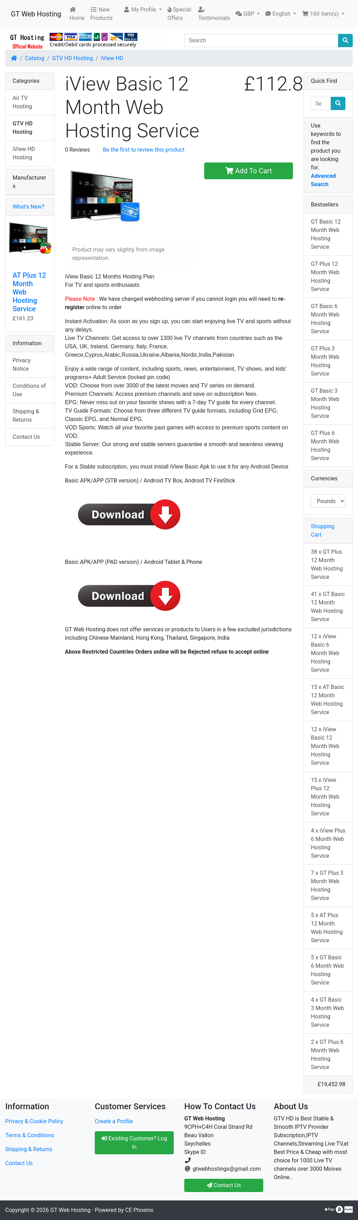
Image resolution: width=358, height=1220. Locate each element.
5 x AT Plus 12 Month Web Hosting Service (327, 928)
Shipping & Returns (26, 415)
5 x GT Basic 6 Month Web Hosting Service (327, 970)
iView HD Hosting (24, 153)
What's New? (28, 206)
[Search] (261, 40)
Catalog (34, 58)
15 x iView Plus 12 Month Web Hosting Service (325, 797)
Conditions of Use (29, 390)
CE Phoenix (139, 1210)
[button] (142, 10)
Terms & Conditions (29, 1135)
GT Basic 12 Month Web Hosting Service (326, 234)
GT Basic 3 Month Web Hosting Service (325, 403)
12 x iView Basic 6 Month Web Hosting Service (325, 653)
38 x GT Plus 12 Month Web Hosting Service (327, 564)
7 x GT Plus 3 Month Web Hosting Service (327, 885)
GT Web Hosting (36, 14)
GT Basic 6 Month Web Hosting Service (325, 319)
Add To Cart (248, 171)
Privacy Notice (22, 364)
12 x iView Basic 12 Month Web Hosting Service (325, 746)
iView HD (112, 58)
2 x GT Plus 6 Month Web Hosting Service (327, 1054)
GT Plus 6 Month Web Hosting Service (325, 446)
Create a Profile (114, 1121)
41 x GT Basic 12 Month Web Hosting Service (328, 607)
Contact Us (26, 437)
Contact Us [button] (224, 1185)
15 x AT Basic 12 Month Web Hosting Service (327, 700)
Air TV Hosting (22, 102)
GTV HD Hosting (72, 58)
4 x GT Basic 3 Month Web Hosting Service (327, 1012)
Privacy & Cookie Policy (34, 1121)
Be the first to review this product (144, 149)
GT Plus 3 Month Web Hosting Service (325, 361)
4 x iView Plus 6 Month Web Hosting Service (328, 843)
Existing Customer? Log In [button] (134, 1142)
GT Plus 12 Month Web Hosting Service (325, 276)
